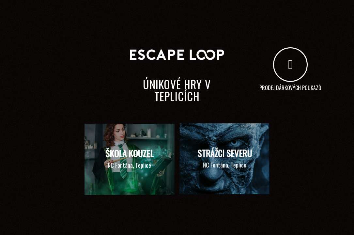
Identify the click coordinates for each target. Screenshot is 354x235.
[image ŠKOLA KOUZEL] (132, 162)
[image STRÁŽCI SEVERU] (226, 162)
